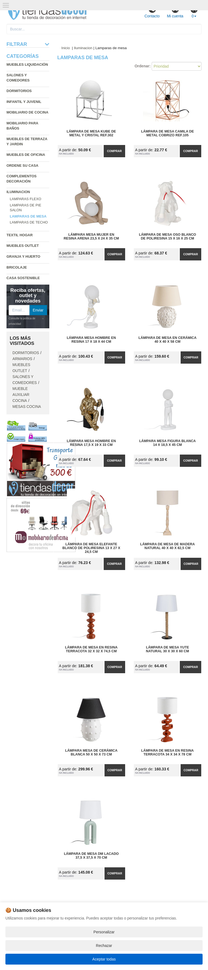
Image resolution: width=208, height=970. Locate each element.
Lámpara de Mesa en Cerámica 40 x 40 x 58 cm (167, 340)
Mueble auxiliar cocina (21, 395)
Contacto (152, 11)
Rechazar (104, 945)
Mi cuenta (175, 11)
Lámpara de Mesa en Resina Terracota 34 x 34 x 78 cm (167, 752)
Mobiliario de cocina (27, 112)
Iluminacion (18, 192)
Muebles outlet (22, 246)
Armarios (22, 359)
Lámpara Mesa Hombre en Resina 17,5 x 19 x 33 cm (91, 443)
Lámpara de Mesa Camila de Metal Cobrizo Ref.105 (167, 133)
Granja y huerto (23, 256)
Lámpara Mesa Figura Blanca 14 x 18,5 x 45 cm (167, 443)
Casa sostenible (23, 278)
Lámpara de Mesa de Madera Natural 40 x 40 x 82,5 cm (167, 546)
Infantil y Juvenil (23, 102)
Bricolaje (16, 267)
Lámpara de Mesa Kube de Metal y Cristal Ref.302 (91, 133)
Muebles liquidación (27, 64)
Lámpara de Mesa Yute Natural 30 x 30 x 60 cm (167, 649)
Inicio (65, 48)
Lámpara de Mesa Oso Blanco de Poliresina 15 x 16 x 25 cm (167, 236)
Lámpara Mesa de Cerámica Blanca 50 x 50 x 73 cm (91, 752)
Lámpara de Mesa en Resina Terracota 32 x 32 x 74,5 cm (91, 649)
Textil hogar (19, 235)
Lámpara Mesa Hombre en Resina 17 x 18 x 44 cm (91, 340)
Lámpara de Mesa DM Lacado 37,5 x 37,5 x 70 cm (91, 855)
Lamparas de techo (29, 222)
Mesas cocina (26, 407)
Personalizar (104, 932)
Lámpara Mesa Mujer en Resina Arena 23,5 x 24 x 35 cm (91, 236)
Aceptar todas (104, 959)
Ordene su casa (22, 165)
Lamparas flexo (25, 199)
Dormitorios (19, 91)
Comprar (114, 151)
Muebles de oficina (25, 155)
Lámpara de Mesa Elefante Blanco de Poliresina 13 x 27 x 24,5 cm (91, 548)
